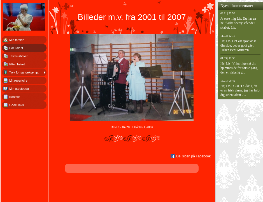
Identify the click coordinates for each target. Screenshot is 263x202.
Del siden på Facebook (193, 156)
